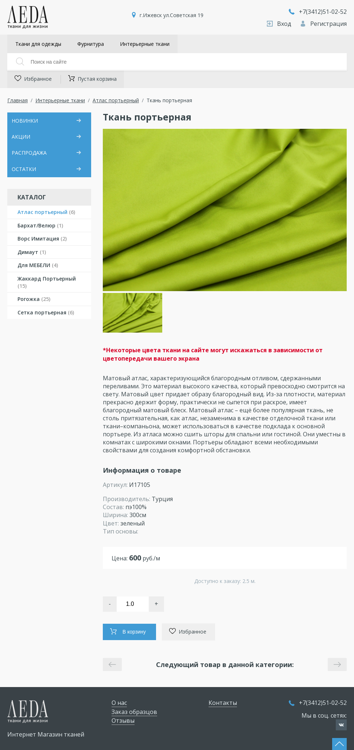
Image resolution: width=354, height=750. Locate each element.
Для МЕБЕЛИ (37, 265)
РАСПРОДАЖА (29, 152)
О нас (119, 703)
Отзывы (123, 721)
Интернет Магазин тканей (45, 734)
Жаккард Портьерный (46, 282)
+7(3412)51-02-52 (318, 12)
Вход (280, 24)
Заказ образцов (134, 712)
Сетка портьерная (45, 312)
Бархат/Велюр (40, 225)
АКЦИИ (21, 136)
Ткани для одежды (38, 43)
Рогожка (33, 298)
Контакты (223, 703)
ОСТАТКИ (24, 169)
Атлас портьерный (116, 100)
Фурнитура (90, 43)
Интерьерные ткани (145, 43)
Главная (17, 100)
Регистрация (323, 24)
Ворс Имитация (42, 238)
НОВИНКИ (25, 120)
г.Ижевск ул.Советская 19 (171, 15)
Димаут (31, 252)
